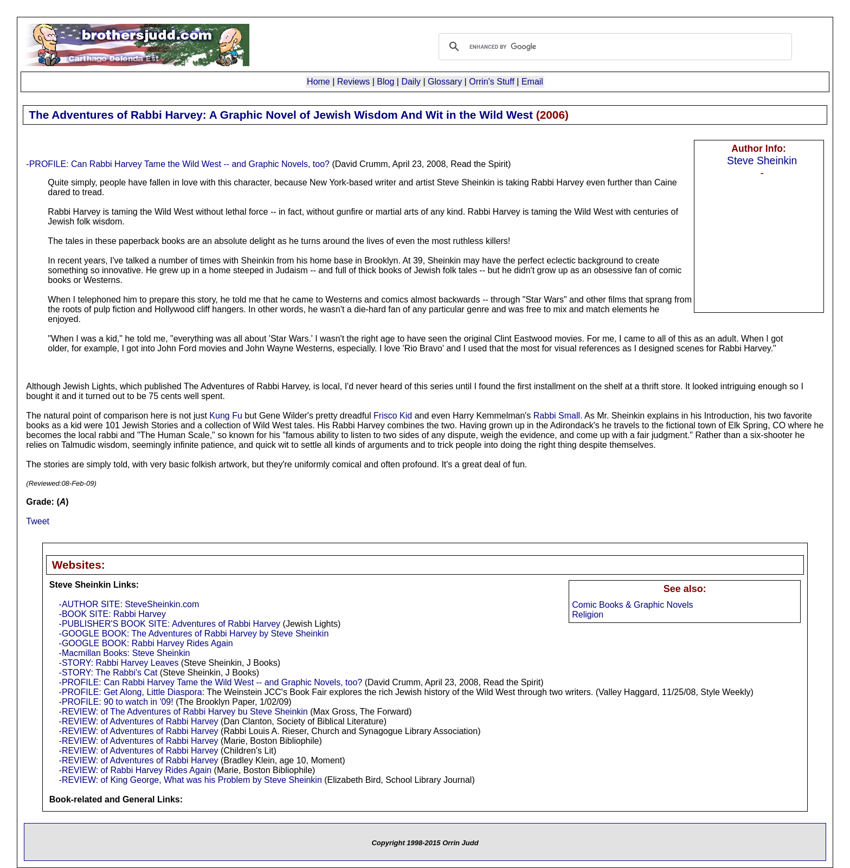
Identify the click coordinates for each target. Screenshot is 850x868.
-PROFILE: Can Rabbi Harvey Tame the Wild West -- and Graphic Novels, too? (178, 164)
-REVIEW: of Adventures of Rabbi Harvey (138, 721)
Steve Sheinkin (762, 160)
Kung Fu (225, 415)
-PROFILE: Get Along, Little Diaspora (130, 692)
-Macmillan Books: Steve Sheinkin (124, 653)
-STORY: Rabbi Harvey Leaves (119, 662)
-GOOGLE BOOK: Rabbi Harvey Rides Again (146, 643)
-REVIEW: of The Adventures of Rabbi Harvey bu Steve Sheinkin (183, 711)
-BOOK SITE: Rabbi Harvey (112, 614)
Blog (385, 81)
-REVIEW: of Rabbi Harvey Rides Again (135, 770)
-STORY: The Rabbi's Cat (108, 672)
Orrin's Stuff (491, 81)
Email (532, 81)
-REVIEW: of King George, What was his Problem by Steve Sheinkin (190, 780)
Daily (411, 81)
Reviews (353, 81)
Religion (587, 614)
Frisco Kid (393, 415)
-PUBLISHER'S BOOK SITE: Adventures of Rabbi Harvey (170, 623)
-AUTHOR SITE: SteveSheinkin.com (129, 604)
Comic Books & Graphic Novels (632, 604)
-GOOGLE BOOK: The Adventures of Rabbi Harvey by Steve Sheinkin (194, 633)
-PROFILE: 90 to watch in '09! (116, 701)
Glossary (445, 81)
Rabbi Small (556, 415)
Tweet (37, 521)
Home (318, 81)
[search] (613, 46)
